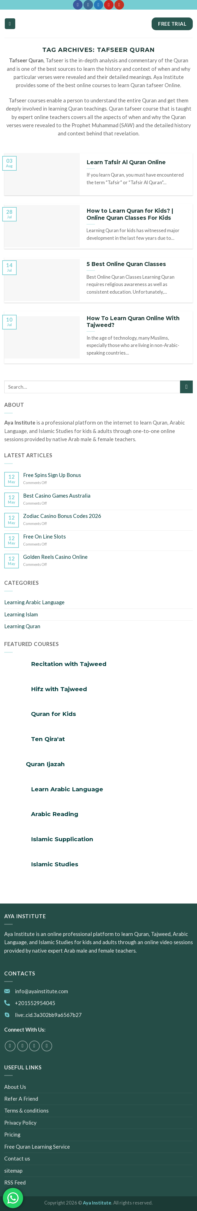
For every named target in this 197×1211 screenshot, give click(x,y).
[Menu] (10, 23)
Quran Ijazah (45, 764)
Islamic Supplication (62, 839)
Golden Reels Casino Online (55, 557)
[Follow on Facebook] (77, 5)
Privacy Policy (20, 1123)
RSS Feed (15, 1182)
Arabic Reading (54, 813)
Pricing (12, 1135)
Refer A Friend (21, 1099)
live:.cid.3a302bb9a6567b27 (48, 1015)
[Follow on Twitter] (98, 5)
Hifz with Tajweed (59, 689)
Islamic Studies (54, 864)
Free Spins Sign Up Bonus (52, 475)
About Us (15, 1087)
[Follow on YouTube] (119, 5)
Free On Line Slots (44, 536)
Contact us (17, 1158)
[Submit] (186, 387)
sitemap (13, 1171)
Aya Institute (97, 1203)
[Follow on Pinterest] (108, 5)
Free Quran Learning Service (37, 1147)
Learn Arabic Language (67, 789)
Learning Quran (22, 626)
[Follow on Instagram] (88, 5)
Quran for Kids (53, 713)
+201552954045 (35, 1003)
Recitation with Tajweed (69, 663)
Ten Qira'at (48, 738)
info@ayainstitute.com (41, 991)
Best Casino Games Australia (56, 496)
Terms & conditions (26, 1111)
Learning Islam (21, 614)
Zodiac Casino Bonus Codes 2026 (62, 516)
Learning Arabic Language (34, 602)
